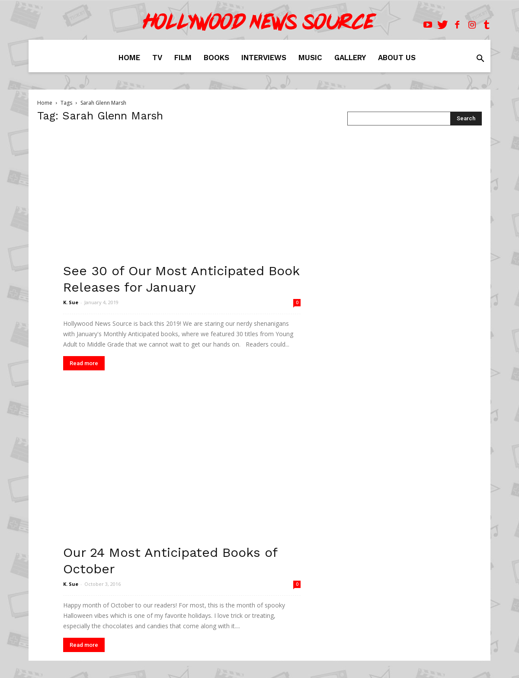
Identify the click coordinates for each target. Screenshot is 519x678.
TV (157, 57)
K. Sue (70, 302)
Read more (84, 363)
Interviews (263, 57)
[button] (480, 59)
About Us (397, 57)
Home (129, 57)
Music (310, 57)
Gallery (350, 57)
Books (216, 57)
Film (183, 57)
